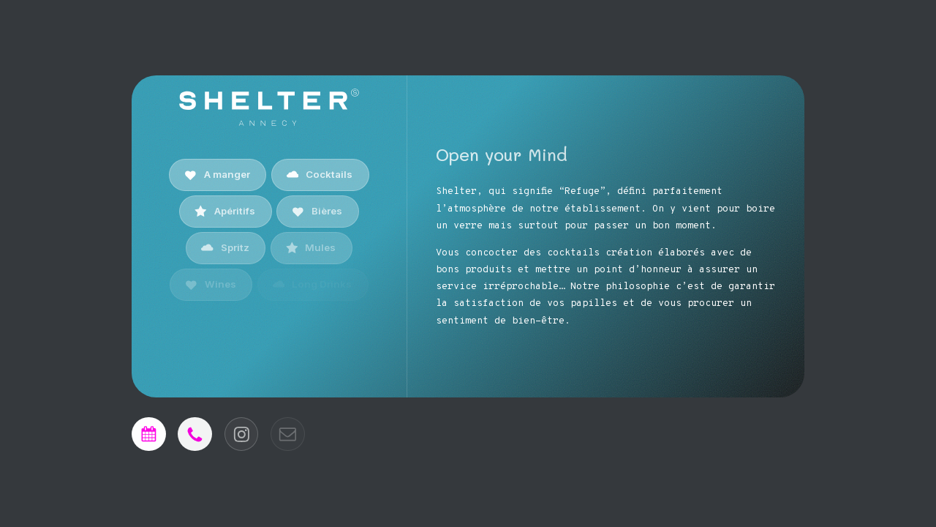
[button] (217, 174)
